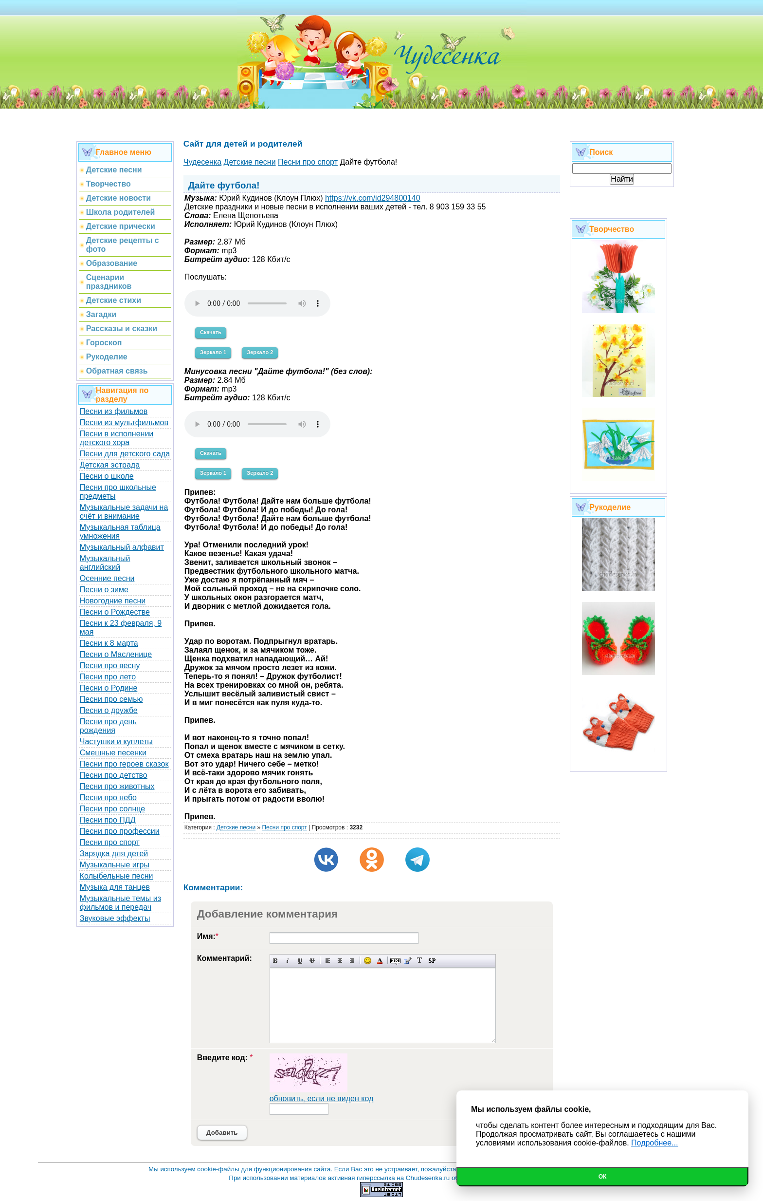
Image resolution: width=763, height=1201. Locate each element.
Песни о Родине (108, 688)
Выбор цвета (379, 961)
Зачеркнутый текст (312, 961)
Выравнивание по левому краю (327, 961)
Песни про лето (108, 677)
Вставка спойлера (431, 961)
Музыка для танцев (115, 887)
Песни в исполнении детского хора (117, 438)
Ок (603, 1176)
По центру (339, 961)
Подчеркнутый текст (300, 961)
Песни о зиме (104, 589)
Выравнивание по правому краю (352, 961)
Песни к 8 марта (109, 643)
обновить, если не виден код (322, 1098)
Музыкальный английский (105, 562)
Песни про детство (113, 775)
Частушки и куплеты (116, 741)
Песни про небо (108, 797)
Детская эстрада (110, 465)
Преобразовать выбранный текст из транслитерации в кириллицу (419, 961)
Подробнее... (654, 1143)
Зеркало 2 (260, 352)
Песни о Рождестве (115, 612)
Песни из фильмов (114, 411)
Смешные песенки (113, 753)
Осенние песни (107, 578)
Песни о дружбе (109, 710)
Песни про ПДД (108, 820)
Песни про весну (110, 665)
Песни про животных (117, 786)
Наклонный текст (287, 961)
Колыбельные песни (116, 876)
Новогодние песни (113, 601)
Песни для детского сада (125, 454)
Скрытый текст (395, 961)
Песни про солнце (112, 809)
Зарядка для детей (114, 853)
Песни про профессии (120, 831)
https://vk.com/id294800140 (372, 198)
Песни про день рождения (108, 725)
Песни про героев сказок (124, 764)
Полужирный (275, 961)
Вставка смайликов (367, 961)
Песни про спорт (110, 842)
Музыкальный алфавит (122, 547)
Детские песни (236, 827)
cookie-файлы (218, 1169)
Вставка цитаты (407, 961)
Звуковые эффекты (115, 918)
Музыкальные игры (114, 865)
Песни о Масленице (116, 654)
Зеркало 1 (213, 352)
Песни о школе (107, 476)
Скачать (210, 332)
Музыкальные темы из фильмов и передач (120, 902)
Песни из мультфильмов (124, 422)
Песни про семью (111, 699)
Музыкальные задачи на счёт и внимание (124, 511)
